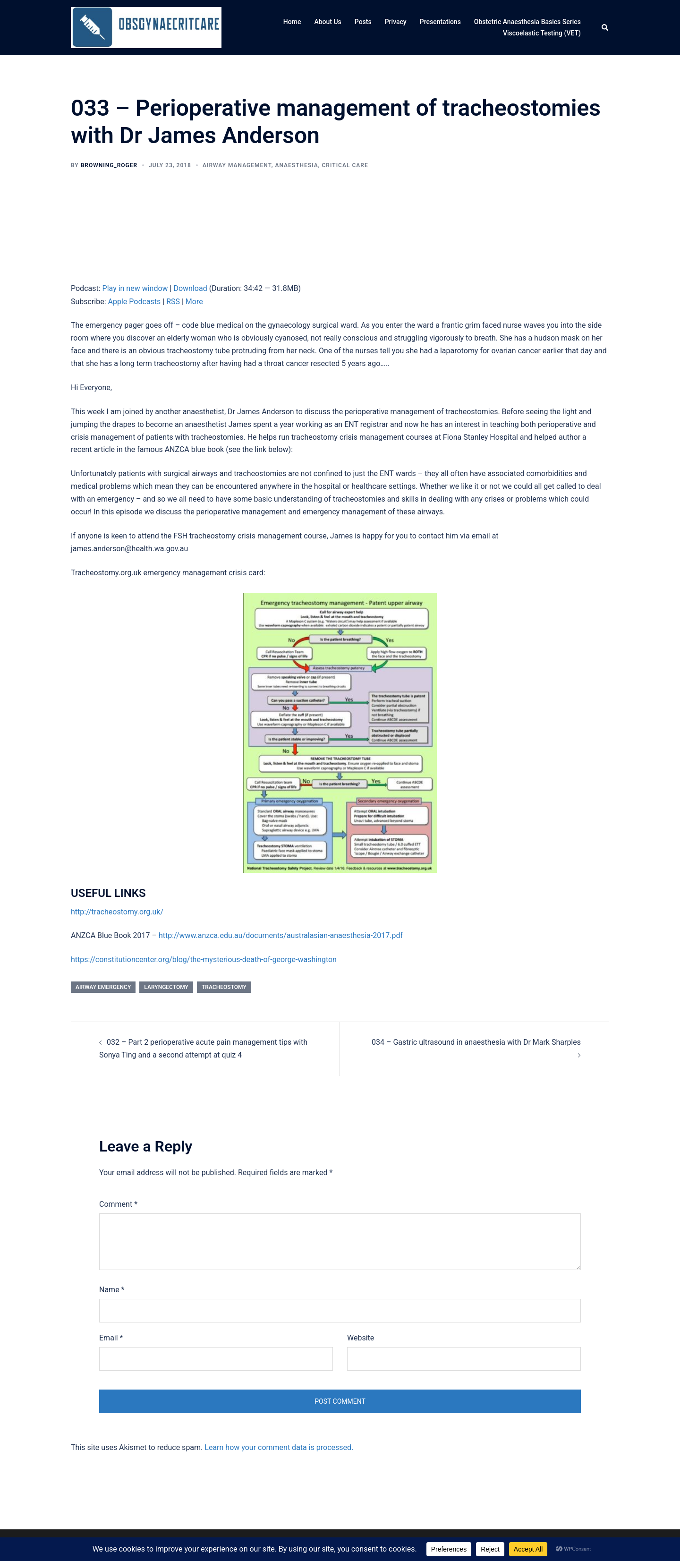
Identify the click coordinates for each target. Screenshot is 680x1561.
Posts (363, 22)
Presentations (440, 22)
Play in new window (135, 288)
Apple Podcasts (134, 301)
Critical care (345, 165)
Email (111, 1337)
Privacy (396, 22)
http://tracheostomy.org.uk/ (117, 911)
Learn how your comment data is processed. (278, 1447)
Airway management (237, 165)
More (194, 301)
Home (292, 22)
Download (190, 288)
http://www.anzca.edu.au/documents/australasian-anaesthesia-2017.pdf (281, 935)
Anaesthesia (296, 165)
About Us (327, 22)
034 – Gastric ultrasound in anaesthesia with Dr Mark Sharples (476, 1042)
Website (360, 1337)
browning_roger (109, 165)
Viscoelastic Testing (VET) (542, 33)
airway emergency (103, 987)
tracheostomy (224, 987)
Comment (118, 1204)
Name (112, 1289)
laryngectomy (166, 987)
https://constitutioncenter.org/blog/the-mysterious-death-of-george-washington (204, 959)
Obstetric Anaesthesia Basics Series (527, 22)
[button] (605, 28)
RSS (173, 301)
